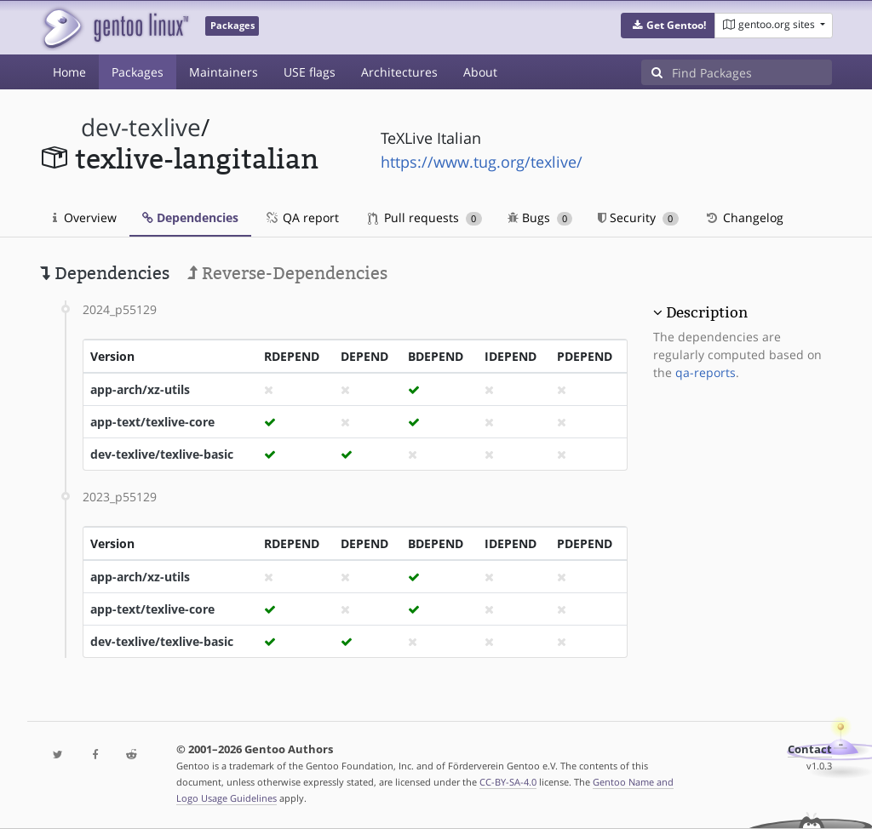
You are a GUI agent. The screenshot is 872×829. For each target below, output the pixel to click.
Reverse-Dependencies (287, 273)
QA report (301, 217)
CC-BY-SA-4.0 (507, 781)
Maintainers (223, 72)
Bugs (540, 217)
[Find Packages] (752, 72)
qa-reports (705, 372)
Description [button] (707, 312)
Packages (138, 72)
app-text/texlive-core (152, 422)
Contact (810, 749)
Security (638, 217)
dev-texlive (141, 127)
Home (69, 72)
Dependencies (190, 217)
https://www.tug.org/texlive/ (481, 162)
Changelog (743, 217)
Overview (85, 217)
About (480, 72)
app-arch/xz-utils (140, 389)
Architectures (399, 72)
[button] (668, 25)
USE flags (310, 72)
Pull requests (425, 217)
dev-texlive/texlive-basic (161, 454)
